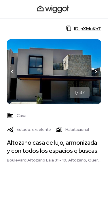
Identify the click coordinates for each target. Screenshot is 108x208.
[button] (12, 71)
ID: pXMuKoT (83, 28)
